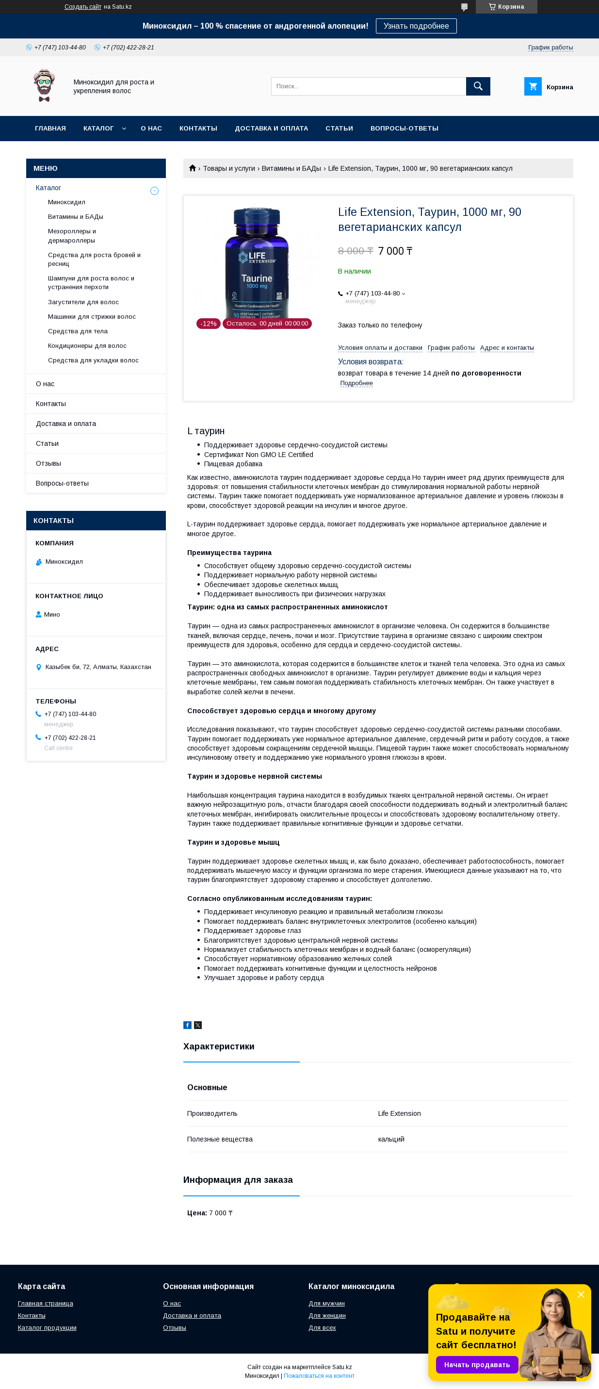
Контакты (198, 128)
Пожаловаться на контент (319, 1376)
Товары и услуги (229, 168)
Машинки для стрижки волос (92, 316)
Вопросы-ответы (404, 128)
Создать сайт (83, 6)
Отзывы (48, 463)
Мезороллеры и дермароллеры (72, 236)
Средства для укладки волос (93, 360)
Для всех (322, 1327)
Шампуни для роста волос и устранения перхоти (91, 283)
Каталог (98, 128)
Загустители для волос (83, 302)
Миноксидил (66, 202)
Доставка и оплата (271, 128)
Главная (50, 128)
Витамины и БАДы (291, 168)
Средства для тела (78, 331)
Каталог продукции (47, 1327)
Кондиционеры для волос (87, 345)
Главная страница (45, 1303)
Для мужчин (326, 1303)
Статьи (339, 128)
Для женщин (327, 1315)
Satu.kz (342, 1367)
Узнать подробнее (416, 26)
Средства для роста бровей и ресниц (94, 259)
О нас (151, 128)
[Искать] (478, 86)
